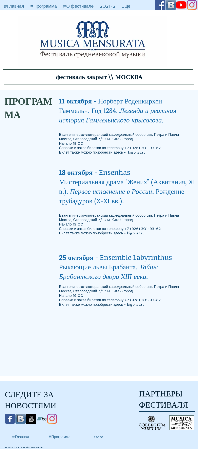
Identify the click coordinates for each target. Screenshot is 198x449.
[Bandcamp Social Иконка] (41, 419)
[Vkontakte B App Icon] (20, 419)
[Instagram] (52, 419)
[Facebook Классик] (10, 419)
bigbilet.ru (137, 152)
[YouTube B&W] (31, 419)
